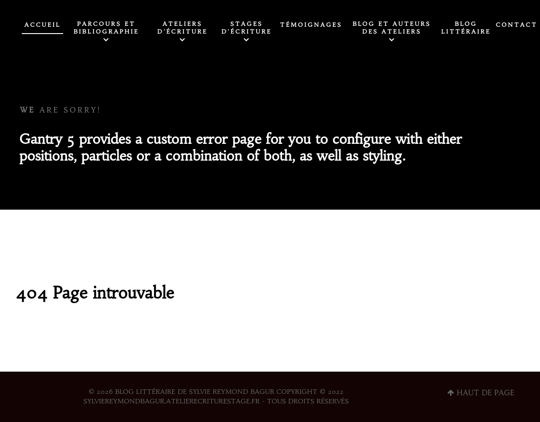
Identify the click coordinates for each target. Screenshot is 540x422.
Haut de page (480, 392)
